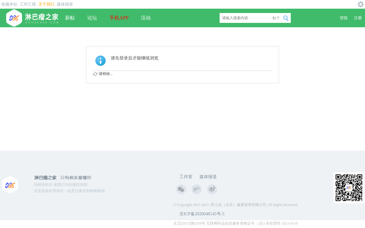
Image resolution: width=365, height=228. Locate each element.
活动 (146, 17)
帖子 (276, 18)
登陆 (344, 17)
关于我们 (46, 4)
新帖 (70, 17)
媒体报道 (65, 4)
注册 (358, 17)
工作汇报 (28, 4)
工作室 (185, 176)
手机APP (119, 17)
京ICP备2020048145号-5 (201, 214)
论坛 (92, 17)
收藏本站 (9, 4)
